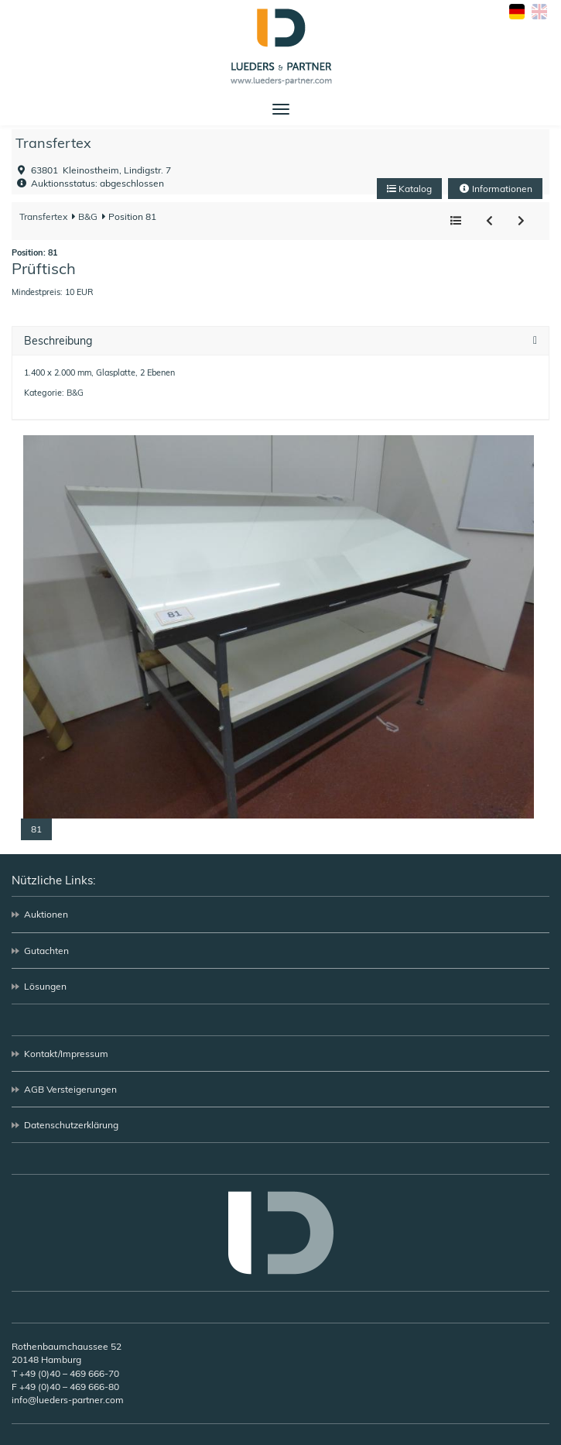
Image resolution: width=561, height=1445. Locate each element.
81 (36, 829)
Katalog (409, 188)
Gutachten (46, 950)
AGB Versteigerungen (70, 1089)
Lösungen (45, 986)
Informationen (495, 188)
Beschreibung (58, 341)
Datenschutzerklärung (71, 1125)
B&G (86, 216)
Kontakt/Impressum (66, 1053)
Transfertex (53, 143)
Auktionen (46, 914)
